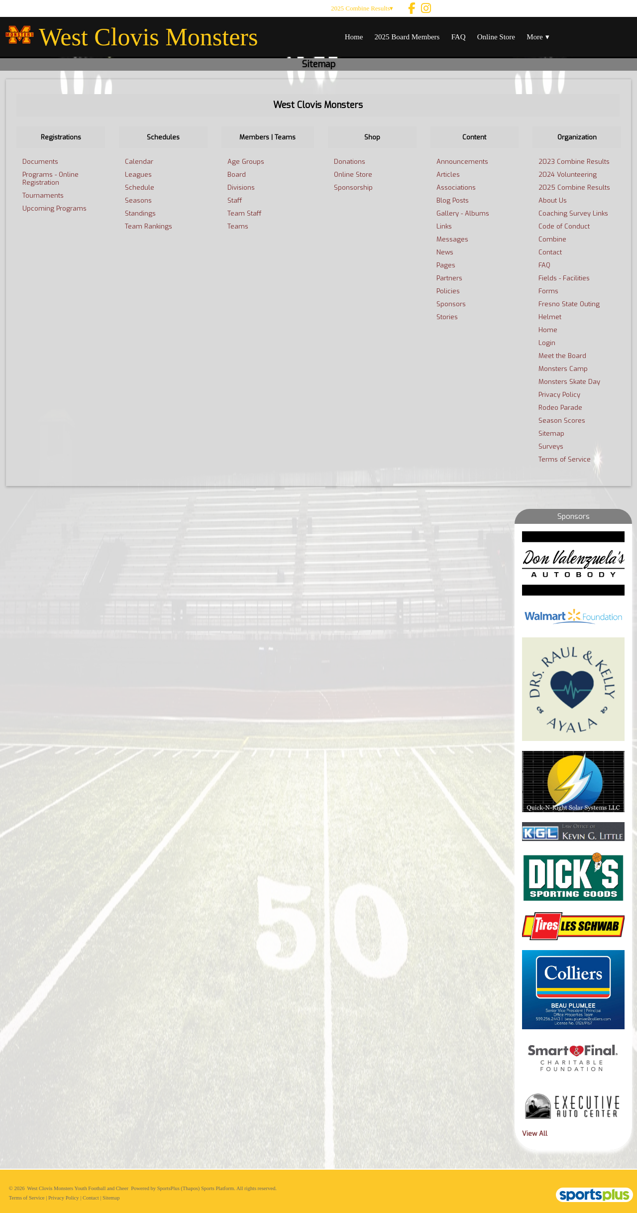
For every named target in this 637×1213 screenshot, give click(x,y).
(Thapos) (190, 1188)
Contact (91, 1198)
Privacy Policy (63, 1198)
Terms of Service (27, 1198)
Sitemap (111, 1198)
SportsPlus (168, 1188)
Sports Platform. (218, 1188)
